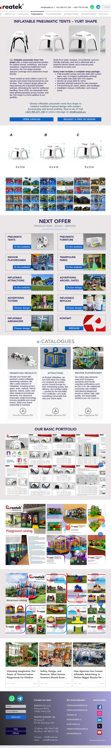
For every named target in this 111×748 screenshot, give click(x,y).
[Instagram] (99, 713)
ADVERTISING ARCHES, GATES (69, 279)
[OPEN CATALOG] (31, 119)
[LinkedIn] (99, 719)
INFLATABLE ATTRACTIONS (16, 279)
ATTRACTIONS (55, 373)
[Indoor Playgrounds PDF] (88, 412)
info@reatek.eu (47, 7)
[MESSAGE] (74, 328)
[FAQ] (16, 729)
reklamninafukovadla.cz (77, 729)
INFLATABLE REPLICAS (67, 299)
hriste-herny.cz (73, 724)
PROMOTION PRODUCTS (23, 373)
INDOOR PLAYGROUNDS (17, 259)
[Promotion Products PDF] (23, 412)
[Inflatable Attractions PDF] (55, 412)
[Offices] (16, 733)
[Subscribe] (16, 717)
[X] (99, 726)
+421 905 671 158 (63, 7)
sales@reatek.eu (50, 740)
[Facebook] (99, 707)
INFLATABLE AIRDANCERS (15, 320)
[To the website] (22, 247)
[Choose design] (22, 308)
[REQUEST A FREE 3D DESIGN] (79, 119)
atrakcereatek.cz (74, 719)
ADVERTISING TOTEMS (16, 299)
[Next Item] (101, 40)
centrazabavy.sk (74, 733)
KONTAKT (65, 318)
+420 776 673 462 (80, 7)
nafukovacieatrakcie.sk (77, 705)
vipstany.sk (72, 715)
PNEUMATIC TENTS (15, 238)
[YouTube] (99, 732)
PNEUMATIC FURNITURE (67, 238)
